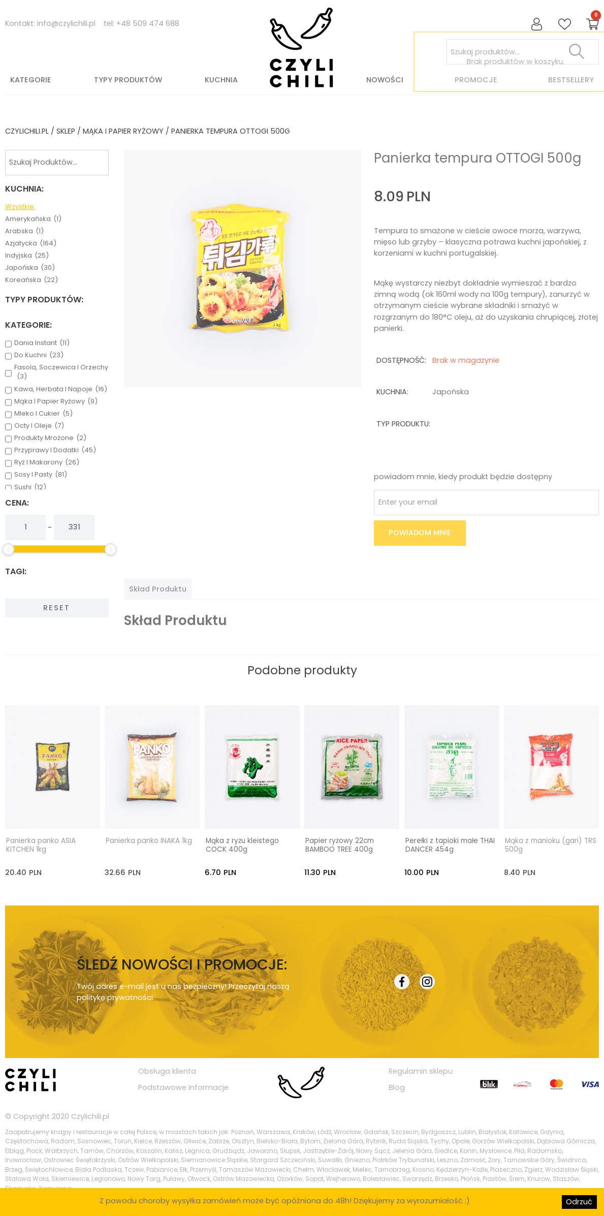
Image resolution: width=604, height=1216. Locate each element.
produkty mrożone (50, 438)
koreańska (31, 280)
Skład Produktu (157, 589)
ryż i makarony (46, 462)
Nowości (384, 80)
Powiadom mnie (420, 532)
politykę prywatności (115, 997)
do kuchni (38, 355)
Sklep (65, 131)
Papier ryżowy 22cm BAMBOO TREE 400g (339, 844)
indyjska (27, 255)
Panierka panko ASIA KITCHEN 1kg (41, 844)
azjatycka (30, 243)
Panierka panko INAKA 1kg (149, 840)
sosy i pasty (40, 474)
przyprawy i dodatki (55, 450)
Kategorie (30, 80)
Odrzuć (579, 1202)
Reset (56, 608)
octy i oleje (39, 425)
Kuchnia (221, 80)
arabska (24, 231)
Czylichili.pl (90, 1116)
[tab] (158, 589)
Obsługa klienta (167, 1070)
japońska (30, 267)
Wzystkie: (20, 206)
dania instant (42, 343)
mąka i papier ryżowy (123, 131)
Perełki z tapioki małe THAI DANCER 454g (450, 844)
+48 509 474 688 (147, 23)
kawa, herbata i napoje (60, 389)
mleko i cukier (43, 413)
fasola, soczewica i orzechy (61, 372)
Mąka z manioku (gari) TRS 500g (550, 844)
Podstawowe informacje (183, 1087)
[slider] (8, 549)
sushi (30, 487)
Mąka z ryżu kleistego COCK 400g (242, 844)
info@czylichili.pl (66, 23)
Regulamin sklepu (421, 1070)
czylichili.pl (27, 131)
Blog (397, 1087)
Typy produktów (128, 80)
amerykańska (33, 219)
